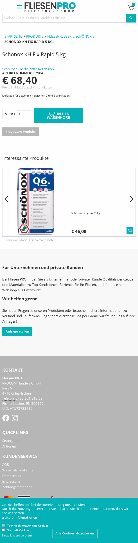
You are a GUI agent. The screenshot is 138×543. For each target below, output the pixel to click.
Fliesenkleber (59, 36)
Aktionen (9, 446)
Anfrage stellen (17, 331)
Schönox (83, 36)
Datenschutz (11, 475)
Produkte (34, 36)
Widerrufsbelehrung (17, 470)
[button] (6, 199)
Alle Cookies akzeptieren (74, 533)
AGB (5, 464)
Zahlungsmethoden (17, 487)
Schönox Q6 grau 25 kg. (86, 213)
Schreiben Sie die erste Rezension (28, 69)
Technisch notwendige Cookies (27, 525)
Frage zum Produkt (21, 132)
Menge (10, 114)
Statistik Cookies (18, 530)
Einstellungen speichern (17, 535)
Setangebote (11, 440)
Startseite (13, 36)
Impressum (11, 481)
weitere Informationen (19, 517)
